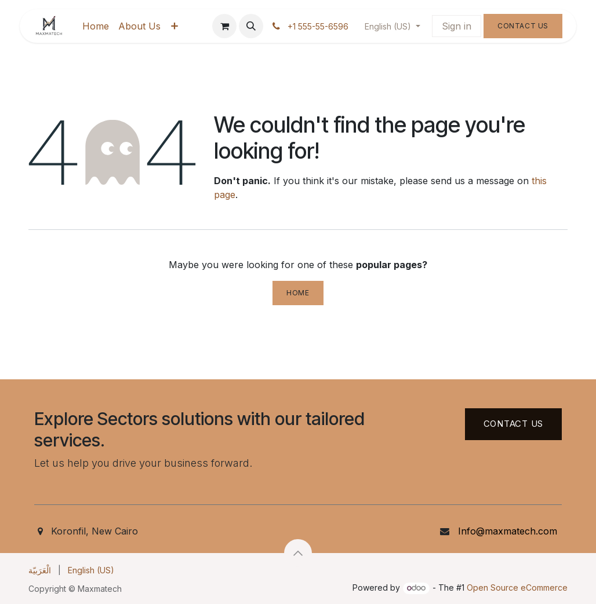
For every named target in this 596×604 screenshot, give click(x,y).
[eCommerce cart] (224, 26)
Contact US (514, 423)
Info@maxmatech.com (507, 531)
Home (297, 292)
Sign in (456, 26)
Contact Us (522, 25)
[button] (251, 26)
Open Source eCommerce (517, 587)
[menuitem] (96, 26)
